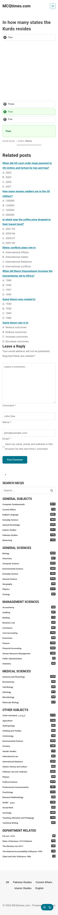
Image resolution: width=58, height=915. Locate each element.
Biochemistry (29, 681)
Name (6, 422)
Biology (29, 553)
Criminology (29, 735)
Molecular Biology (29, 702)
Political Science (29, 781)
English (39, 888)
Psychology (29, 792)
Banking (29, 617)
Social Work (29, 807)
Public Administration (29, 658)
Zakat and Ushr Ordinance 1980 (29, 856)
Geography (29, 583)
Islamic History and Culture (29, 766)
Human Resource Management (29, 653)
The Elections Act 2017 (29, 845)
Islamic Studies (29, 529)
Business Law (29, 622)
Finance (29, 643)
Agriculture (29, 720)
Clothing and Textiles (29, 730)
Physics (29, 588)
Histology (29, 691)
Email (6, 438)
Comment (9, 405)
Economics (29, 637)
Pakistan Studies (29, 534)
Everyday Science (29, 519)
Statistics (29, 663)
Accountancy (29, 607)
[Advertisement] (29, 70)
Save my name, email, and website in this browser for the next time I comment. (29, 446)
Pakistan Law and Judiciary (29, 771)
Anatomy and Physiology (29, 676)
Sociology (29, 812)
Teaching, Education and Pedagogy (29, 817)
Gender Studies (29, 751)
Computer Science (29, 563)
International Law (29, 756)
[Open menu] (53, 6)
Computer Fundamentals (29, 504)
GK (7, 882)
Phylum (29, 776)
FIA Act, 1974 (29, 835)
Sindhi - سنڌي (29, 802)
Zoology (29, 594)
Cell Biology (29, 686)
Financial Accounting (29, 648)
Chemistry (29, 558)
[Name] (29, 416)
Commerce (29, 627)
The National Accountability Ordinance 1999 (29, 851)
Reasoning (29, 540)
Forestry (29, 745)
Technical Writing (29, 822)
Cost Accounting (29, 632)
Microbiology (29, 696)
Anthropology (29, 725)
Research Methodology (29, 797)
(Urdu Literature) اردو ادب (29, 715)
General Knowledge (29, 524)
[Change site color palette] (47, 907)
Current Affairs (29, 509)
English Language (29, 514)
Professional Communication (29, 786)
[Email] (29, 432)
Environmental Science (29, 568)
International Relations (29, 761)
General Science (29, 578)
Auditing (29, 612)
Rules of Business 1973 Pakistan (29, 840)
